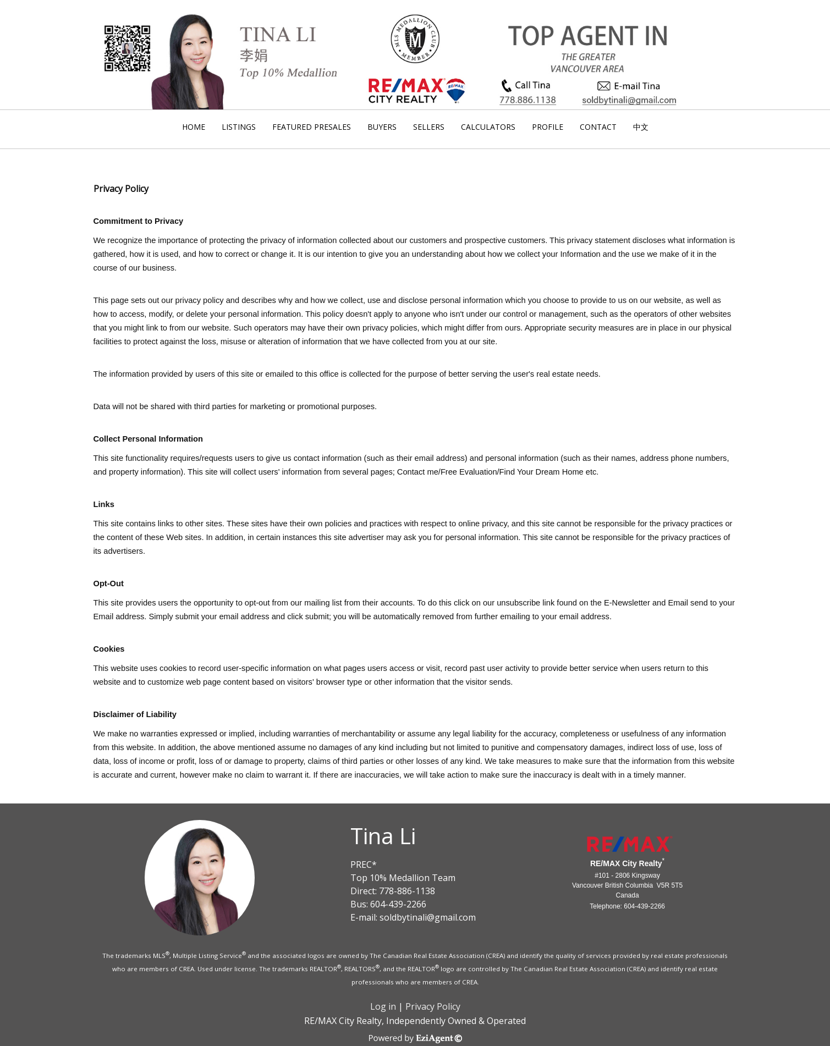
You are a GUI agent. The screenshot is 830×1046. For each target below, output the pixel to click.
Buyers (382, 127)
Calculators (488, 127)
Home (193, 127)
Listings (239, 127)
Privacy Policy (432, 1006)
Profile (547, 127)
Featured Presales (311, 127)
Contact (598, 127)
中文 (640, 127)
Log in (383, 1006)
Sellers (428, 127)
